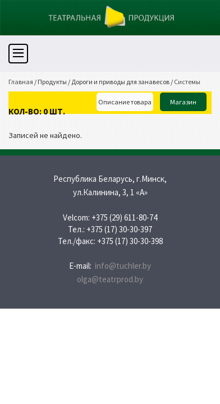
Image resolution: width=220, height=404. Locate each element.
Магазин (183, 102)
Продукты (52, 81)
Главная (20, 81)
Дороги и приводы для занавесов (120, 81)
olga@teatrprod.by (110, 279)
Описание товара (125, 102)
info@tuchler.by (123, 265)
